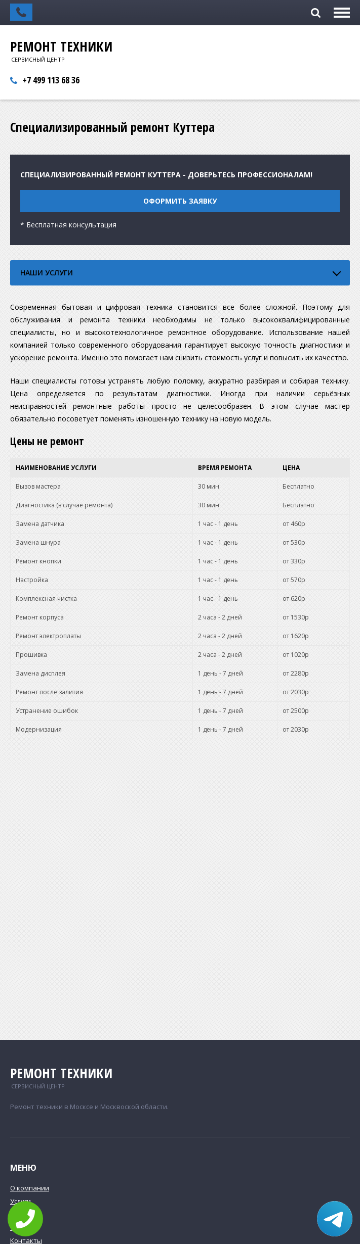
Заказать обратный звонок (21, 12)
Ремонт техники (61, 46)
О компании (29, 1187)
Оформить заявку (180, 201)
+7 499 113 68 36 (51, 80)
